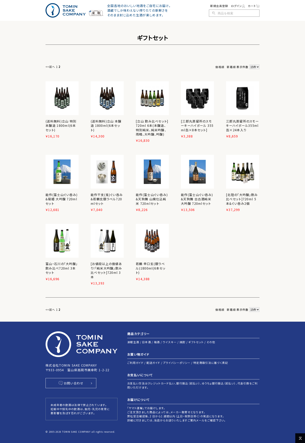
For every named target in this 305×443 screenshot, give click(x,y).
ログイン (238, 6)
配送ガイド (153, 363)
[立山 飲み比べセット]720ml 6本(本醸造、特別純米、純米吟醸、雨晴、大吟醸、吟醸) (152, 128)
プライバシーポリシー (176, 363)
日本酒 (146, 342)
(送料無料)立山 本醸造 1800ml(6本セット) (106, 125)
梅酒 (157, 342)
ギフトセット (196, 342)
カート (253, 6)
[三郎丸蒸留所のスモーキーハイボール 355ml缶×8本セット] (197, 125)
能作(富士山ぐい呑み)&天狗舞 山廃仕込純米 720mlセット (152, 199)
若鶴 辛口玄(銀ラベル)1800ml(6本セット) (151, 268)
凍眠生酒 (133, 342)
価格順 (219, 67)
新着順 (231, 67)
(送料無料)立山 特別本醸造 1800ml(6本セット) (61, 125)
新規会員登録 (219, 6)
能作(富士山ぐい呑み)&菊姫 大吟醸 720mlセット (62, 199)
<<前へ (50, 67)
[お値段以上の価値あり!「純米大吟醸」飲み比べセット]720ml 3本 (106, 270)
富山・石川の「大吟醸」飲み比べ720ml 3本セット (62, 268)
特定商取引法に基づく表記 (210, 363)
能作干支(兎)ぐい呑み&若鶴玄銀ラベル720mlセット (107, 199)
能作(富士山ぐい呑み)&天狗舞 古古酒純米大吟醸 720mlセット (197, 199)
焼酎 (183, 342)
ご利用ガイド (135, 363)
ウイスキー (170, 342)
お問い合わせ (70, 383)
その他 (211, 342)
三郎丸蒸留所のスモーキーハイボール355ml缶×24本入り (242, 125)
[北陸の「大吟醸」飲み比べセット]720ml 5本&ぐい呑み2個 (242, 199)
